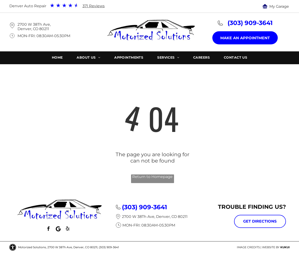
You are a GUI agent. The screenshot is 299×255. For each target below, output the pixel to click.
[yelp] (67, 229)
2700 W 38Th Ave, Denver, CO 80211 (34, 26)
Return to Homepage (152, 176)
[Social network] (58, 229)
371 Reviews (93, 6)
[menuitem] (57, 58)
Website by (271, 247)
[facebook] (48, 229)
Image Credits (248, 247)
